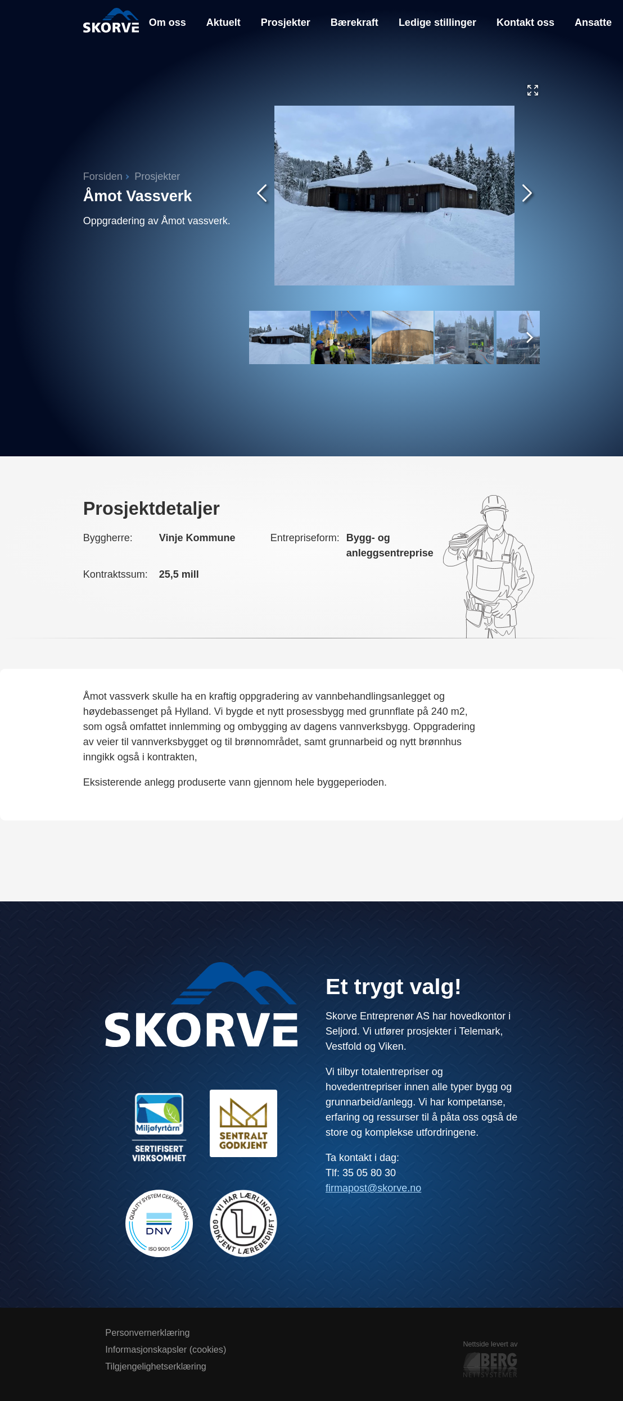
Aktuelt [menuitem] (223, 22)
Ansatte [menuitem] (593, 22)
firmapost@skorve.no (373, 1188)
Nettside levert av (490, 1360)
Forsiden (103, 176)
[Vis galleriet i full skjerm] (533, 92)
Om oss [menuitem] (167, 22)
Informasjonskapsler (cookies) (165, 1349)
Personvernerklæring (147, 1332)
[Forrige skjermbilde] (261, 195)
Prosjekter (157, 176)
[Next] (527, 336)
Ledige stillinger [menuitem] (437, 22)
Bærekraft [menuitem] (354, 22)
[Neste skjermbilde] (527, 195)
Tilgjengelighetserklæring (155, 1366)
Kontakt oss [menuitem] (525, 22)
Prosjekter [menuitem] (285, 22)
